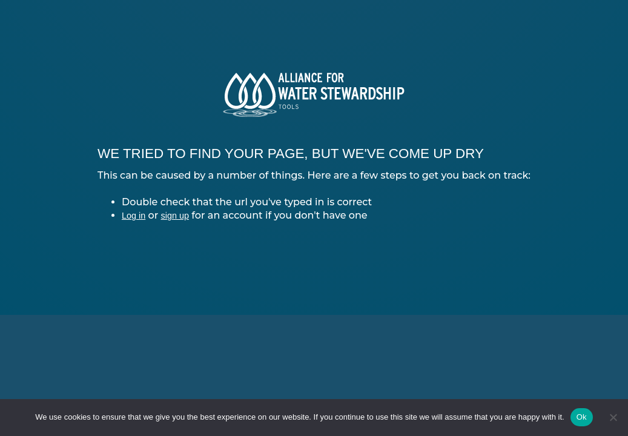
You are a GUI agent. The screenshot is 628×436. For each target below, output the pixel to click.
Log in (133, 215)
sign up (175, 215)
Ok (582, 416)
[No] (613, 417)
